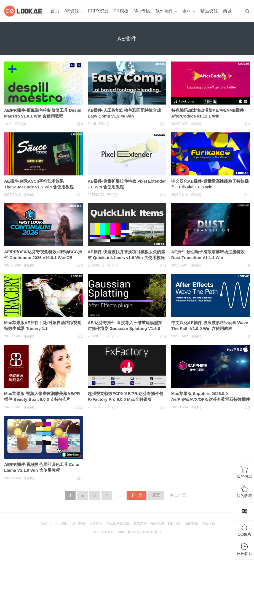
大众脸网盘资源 (118, 523)
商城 (227, 11)
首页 (54, 11)
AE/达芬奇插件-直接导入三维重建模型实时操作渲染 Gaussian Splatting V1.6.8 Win (125, 328)
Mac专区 (142, 11)
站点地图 (157, 523)
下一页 (136, 495)
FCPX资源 (98, 11)
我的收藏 (191, 523)
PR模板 (121, 11)
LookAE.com (114, 532)
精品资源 (209, 11)
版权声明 (140, 523)
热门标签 (78, 523)
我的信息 (174, 523)
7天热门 (45, 523)
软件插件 (164, 11)
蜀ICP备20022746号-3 (144, 532)
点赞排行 (96, 523)
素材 (186, 11)
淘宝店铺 (208, 523)
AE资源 (71, 11)
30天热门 (61, 523)
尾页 (156, 495)
